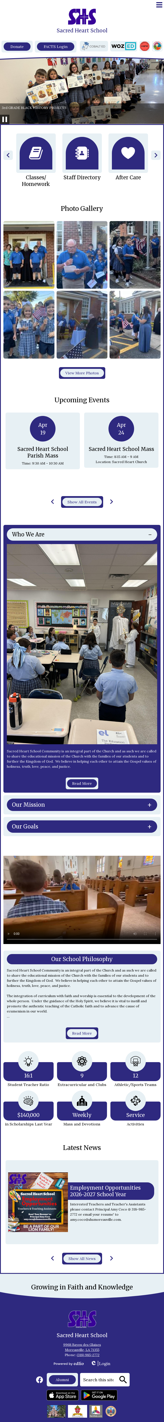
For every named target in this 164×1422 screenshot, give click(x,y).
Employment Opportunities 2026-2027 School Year (105, 1191)
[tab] (82, 534)
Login (100, 1363)
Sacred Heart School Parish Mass (42, 452)
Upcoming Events (82, 400)
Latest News (82, 1148)
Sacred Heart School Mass (121, 449)
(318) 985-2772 (88, 1355)
